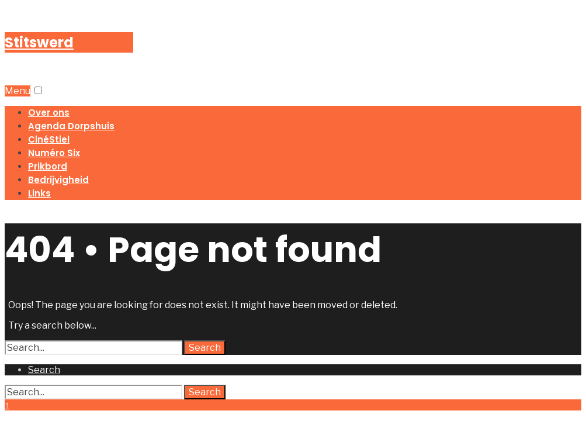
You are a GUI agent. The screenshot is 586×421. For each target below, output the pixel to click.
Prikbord (47, 166)
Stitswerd (39, 42)
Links (39, 193)
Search (205, 347)
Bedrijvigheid (58, 180)
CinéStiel (49, 139)
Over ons (49, 112)
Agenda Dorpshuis (71, 126)
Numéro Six (54, 153)
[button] (38, 90)
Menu (17, 90)
